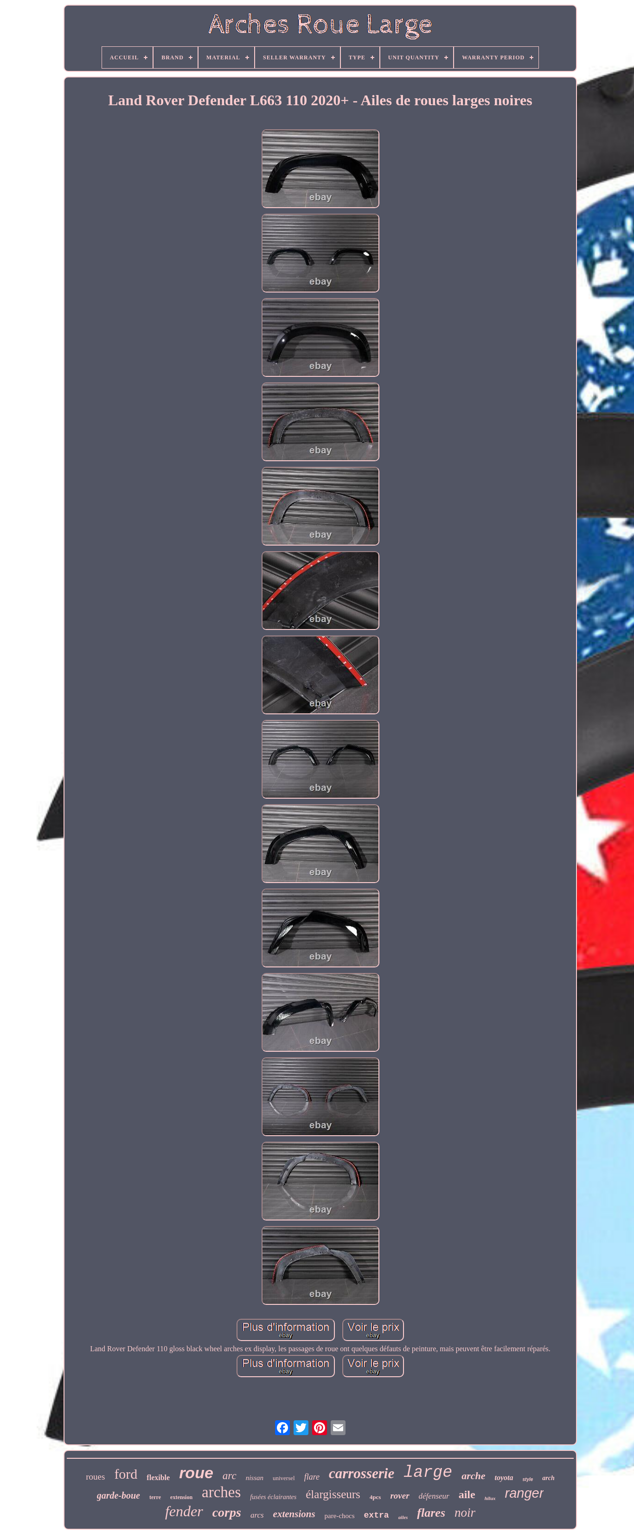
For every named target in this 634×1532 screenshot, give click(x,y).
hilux (490, 1498)
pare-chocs (340, 1515)
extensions (294, 1513)
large (427, 1472)
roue (196, 1472)
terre (155, 1497)
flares (431, 1512)
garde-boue (118, 1495)
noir (465, 1512)
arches (221, 1492)
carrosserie (361, 1473)
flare (312, 1476)
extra (376, 1515)
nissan (254, 1477)
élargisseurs (333, 1494)
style (528, 1479)
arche (473, 1475)
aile (467, 1494)
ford (125, 1473)
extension (181, 1497)
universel (284, 1478)
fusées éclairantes (273, 1497)
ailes (403, 1517)
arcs (257, 1515)
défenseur (434, 1496)
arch (548, 1478)
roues (95, 1476)
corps (226, 1512)
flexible (158, 1477)
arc (230, 1475)
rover (399, 1495)
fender (184, 1511)
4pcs (375, 1497)
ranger (524, 1493)
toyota (504, 1477)
